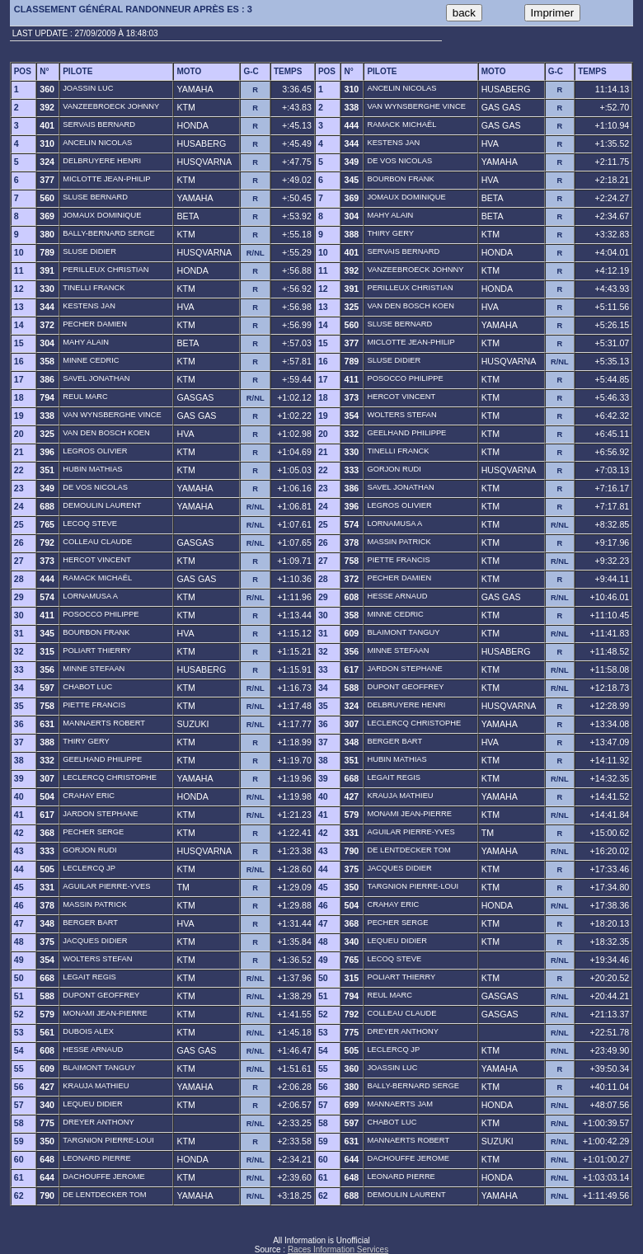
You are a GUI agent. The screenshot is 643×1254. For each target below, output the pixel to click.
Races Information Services (338, 1249)
